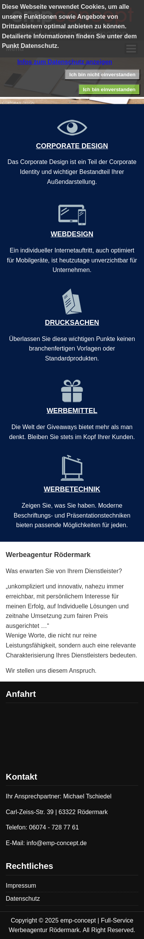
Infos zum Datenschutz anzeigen (64, 62)
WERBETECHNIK (72, 485)
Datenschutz (23, 898)
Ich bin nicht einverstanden (102, 74)
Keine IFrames (72, 735)
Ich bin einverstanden (109, 89)
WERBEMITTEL (72, 407)
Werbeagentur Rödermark (48, 555)
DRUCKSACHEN (72, 318)
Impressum (21, 885)
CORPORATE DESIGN (72, 142)
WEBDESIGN (72, 230)
